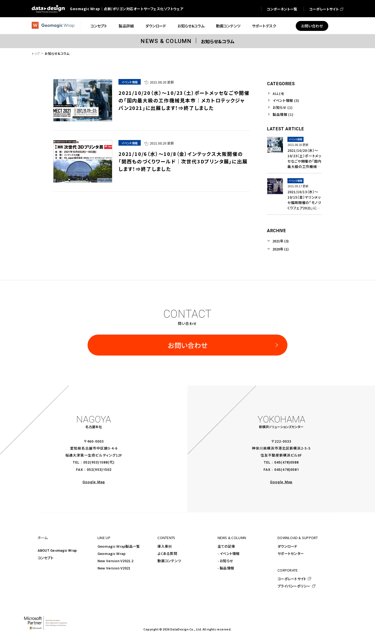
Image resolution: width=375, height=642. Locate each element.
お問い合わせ (187, 345)
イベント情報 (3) (286, 100)
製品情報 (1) (283, 114)
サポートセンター (290, 553)
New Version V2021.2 (115, 560)
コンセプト (45, 557)
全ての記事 (226, 546)
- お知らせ (225, 560)
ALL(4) (278, 93)
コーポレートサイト (291, 578)
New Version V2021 (114, 568)
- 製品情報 (226, 568)
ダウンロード (287, 546)
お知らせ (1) (283, 107)
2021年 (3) (280, 240)
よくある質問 (167, 553)
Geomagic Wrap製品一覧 (119, 546)
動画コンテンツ (169, 560)
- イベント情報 (229, 553)
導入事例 (164, 546)
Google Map (93, 482)
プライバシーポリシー (294, 586)
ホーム (43, 537)
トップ (36, 53)
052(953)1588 (95, 462)
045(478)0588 (286, 462)
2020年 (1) (280, 249)
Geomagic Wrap (111, 553)
